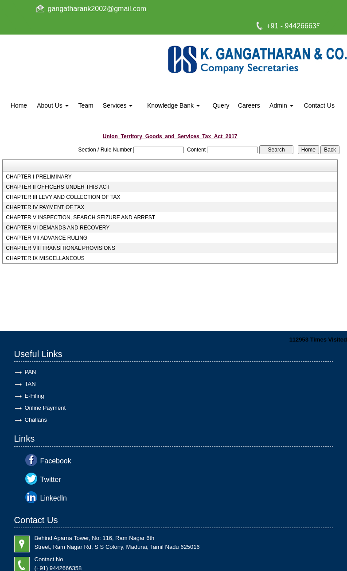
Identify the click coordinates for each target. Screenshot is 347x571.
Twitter (50, 479)
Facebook (55, 461)
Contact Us (319, 105)
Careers (249, 105)
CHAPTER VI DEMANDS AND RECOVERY (57, 228)
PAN (30, 372)
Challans (36, 419)
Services (118, 105)
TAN (30, 384)
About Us (52, 105)
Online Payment (45, 407)
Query (220, 105)
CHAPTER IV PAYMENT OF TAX (45, 207)
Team (85, 105)
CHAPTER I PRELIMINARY (38, 177)
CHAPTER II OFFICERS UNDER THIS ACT (57, 187)
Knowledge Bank (173, 105)
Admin (281, 105)
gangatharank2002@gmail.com (97, 8)
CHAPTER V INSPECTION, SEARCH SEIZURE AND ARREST (80, 217)
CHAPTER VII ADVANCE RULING (46, 238)
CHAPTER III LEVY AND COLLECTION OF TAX (63, 197)
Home (19, 105)
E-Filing (34, 395)
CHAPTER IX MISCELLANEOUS (45, 258)
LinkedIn (53, 498)
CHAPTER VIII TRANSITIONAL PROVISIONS (60, 248)
